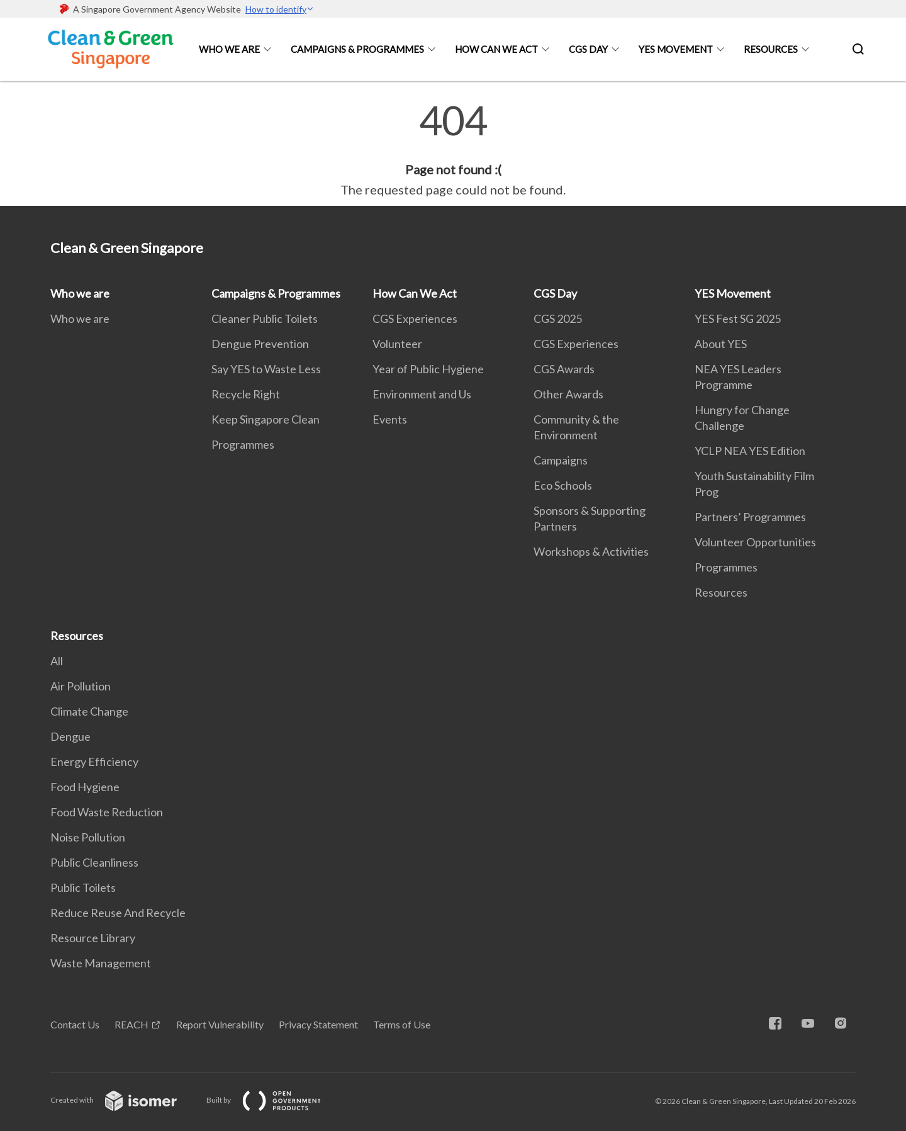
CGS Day (588, 49)
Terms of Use (401, 1024)
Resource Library (92, 938)
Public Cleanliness (94, 862)
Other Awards (568, 394)
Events (389, 419)
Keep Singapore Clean (265, 419)
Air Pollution (80, 686)
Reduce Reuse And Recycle (118, 913)
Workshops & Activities (591, 551)
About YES (721, 344)
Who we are (229, 49)
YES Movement (676, 49)
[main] (453, 150)
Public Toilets (83, 887)
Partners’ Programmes (750, 517)
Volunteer (397, 344)
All (56, 661)
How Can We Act (496, 49)
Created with (123, 1100)
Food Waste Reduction (106, 812)
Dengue (70, 736)
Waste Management (100, 963)
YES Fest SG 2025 (738, 318)
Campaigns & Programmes (357, 49)
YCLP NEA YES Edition (750, 451)
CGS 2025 (558, 318)
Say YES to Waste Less (266, 369)
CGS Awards (564, 369)
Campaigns (561, 460)
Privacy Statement (318, 1024)
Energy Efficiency (94, 761)
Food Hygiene (85, 787)
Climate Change (89, 711)
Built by (273, 1100)
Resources (771, 49)
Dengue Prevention (260, 344)
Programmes (242, 444)
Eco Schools (563, 485)
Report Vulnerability (220, 1024)
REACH (131, 1024)
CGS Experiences (414, 318)
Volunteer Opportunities (755, 542)
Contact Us (74, 1024)
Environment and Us (421, 394)
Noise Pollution (87, 837)
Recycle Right (245, 394)
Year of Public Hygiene (428, 369)
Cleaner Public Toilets (264, 318)
